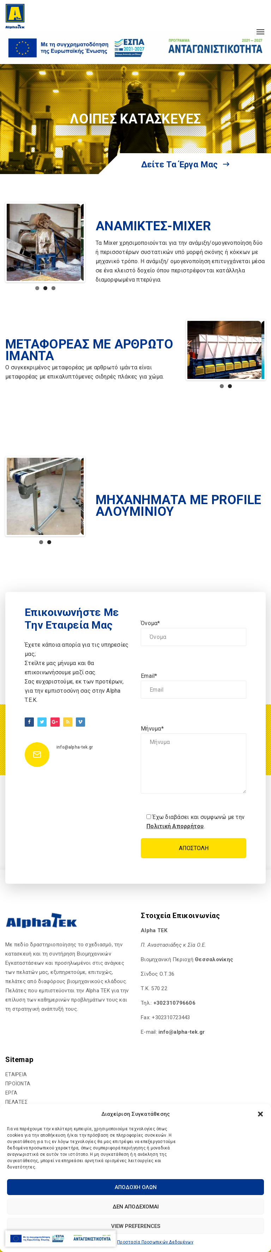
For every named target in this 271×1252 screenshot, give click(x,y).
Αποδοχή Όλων (136, 1187)
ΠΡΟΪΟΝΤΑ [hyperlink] (17, 1083)
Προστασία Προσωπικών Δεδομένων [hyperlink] (155, 1242)
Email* (193, 686)
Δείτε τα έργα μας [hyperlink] (185, 164)
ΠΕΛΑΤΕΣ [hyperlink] (16, 1102)
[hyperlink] (15, 16)
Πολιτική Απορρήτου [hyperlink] (175, 826)
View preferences (135, 1226)
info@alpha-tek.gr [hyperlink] (74, 747)
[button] (260, 1114)
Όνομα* (193, 633)
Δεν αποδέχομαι (136, 1207)
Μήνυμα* (193, 760)
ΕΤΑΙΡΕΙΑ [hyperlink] (16, 1074)
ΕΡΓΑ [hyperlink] (11, 1093)
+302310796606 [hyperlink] (174, 1003)
